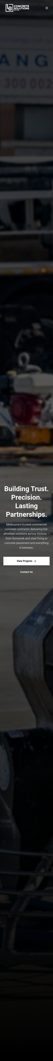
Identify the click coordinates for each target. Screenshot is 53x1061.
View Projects (26, 561)
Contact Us (26, 571)
